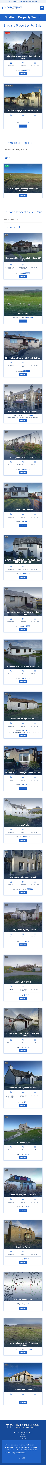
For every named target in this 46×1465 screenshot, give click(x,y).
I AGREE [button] (22, 1458)
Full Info (23, 73)
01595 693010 (14, 1)
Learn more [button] (20, 1453)
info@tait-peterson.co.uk (29, 1)
